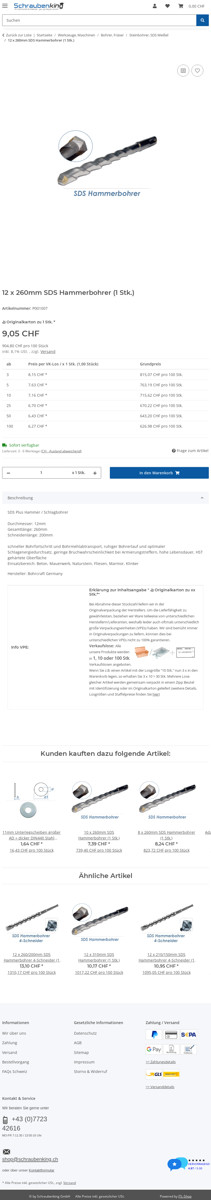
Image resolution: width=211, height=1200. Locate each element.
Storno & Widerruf (90, 1071)
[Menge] (41, 472)
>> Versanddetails (160, 1086)
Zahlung (9, 1042)
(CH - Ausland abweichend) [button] (61, 451)
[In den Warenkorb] (6, 57)
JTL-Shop (184, 1196)
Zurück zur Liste (19, 35)
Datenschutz (85, 1033)
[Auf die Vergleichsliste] (183, 71)
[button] (154, 6)
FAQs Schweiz (14, 1071)
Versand (48, 351)
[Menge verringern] (8, 472)
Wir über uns (14, 1033)
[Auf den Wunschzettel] (197, 71)
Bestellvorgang (15, 1062)
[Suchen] (202, 20)
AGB (78, 1042)
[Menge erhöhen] (95, 472)
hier (156, 694)
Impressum (84, 1062)
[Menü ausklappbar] (5, 3)
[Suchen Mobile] (99, 20)
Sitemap (81, 1052)
